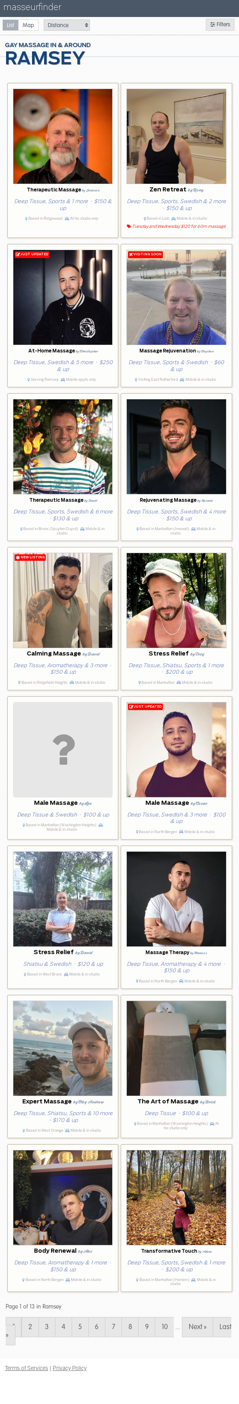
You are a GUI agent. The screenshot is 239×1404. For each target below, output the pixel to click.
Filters (220, 24)
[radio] (10, 24)
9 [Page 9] (147, 1327)
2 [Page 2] (30, 1327)
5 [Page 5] (80, 1327)
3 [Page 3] (47, 1327)
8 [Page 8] (130, 1327)
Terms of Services (26, 1368)
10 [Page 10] (165, 1327)
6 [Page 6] (96, 1327)
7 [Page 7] (113, 1327)
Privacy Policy (70, 1368)
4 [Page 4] (63, 1327)
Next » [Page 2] (198, 1327)
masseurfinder (32, 9)
